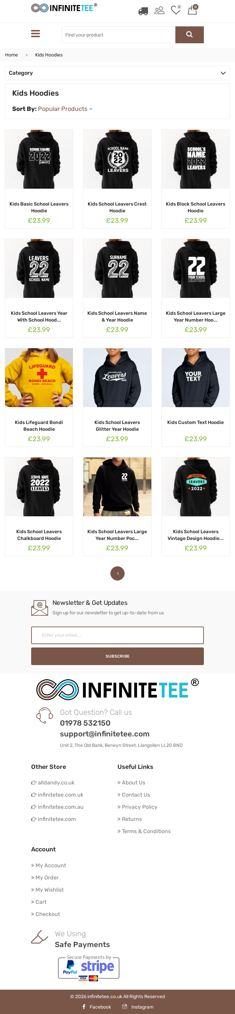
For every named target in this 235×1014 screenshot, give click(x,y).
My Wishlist (47, 890)
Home (11, 55)
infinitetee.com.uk (57, 795)
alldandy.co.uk (52, 782)
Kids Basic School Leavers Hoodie (38, 207)
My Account (48, 865)
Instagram (137, 1007)
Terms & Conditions (144, 831)
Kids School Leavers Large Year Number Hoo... (196, 316)
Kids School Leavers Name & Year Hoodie (117, 316)
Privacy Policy (137, 807)
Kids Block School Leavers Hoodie (195, 207)
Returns (130, 819)
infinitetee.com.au (57, 807)
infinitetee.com (53, 819)
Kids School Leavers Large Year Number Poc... (117, 535)
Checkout (45, 914)
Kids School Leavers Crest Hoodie (117, 207)
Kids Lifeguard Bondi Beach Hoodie (39, 426)
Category (117, 73)
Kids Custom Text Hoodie (195, 422)
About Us (131, 782)
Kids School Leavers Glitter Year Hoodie (117, 426)
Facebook (96, 1007)
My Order (45, 877)
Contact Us (134, 795)
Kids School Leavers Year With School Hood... (39, 316)
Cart (38, 902)
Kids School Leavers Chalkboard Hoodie (39, 535)
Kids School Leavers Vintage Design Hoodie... (195, 535)
